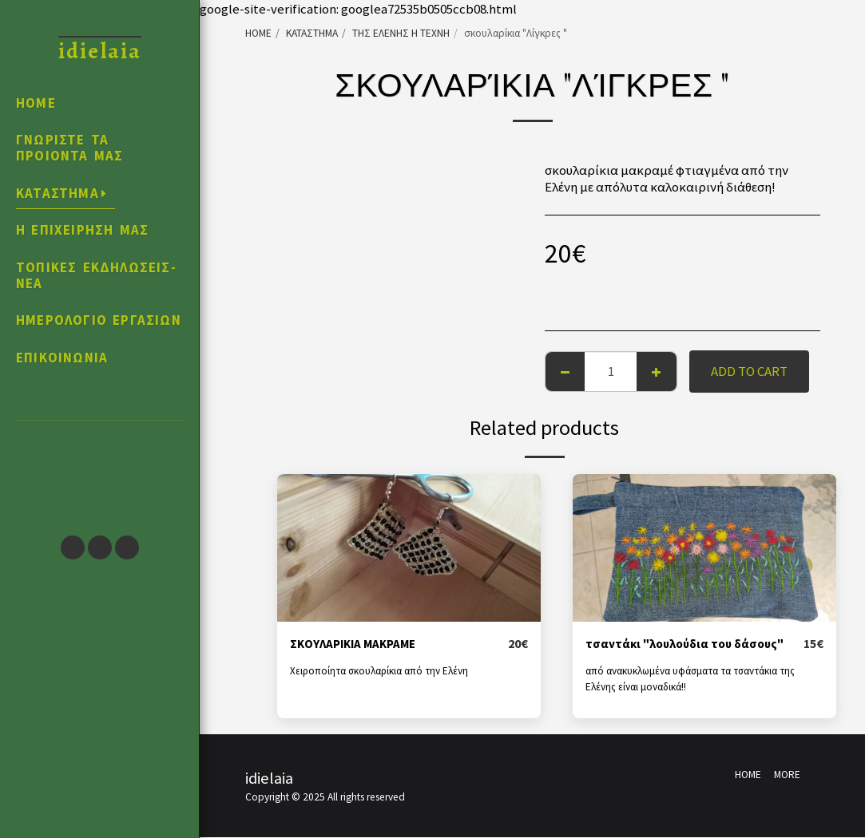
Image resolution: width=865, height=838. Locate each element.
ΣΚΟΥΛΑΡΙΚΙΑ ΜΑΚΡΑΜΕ (360, 644)
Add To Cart (749, 371)
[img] (409, 548)
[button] (99, 470)
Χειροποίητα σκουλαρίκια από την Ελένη (382, 671)
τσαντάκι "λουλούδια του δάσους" (693, 644)
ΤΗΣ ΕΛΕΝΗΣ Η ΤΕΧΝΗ (401, 33)
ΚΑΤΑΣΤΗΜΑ (312, 33)
